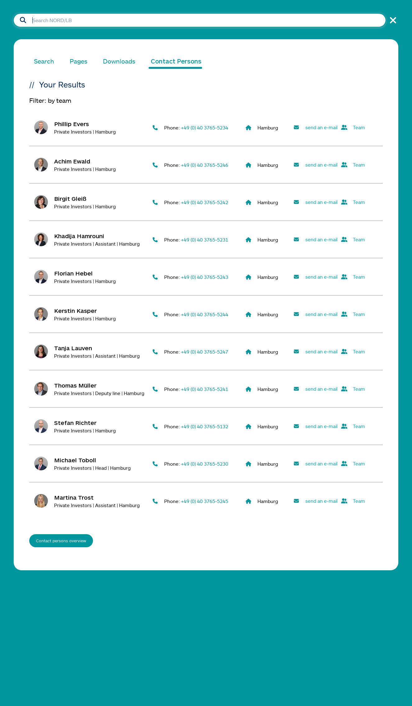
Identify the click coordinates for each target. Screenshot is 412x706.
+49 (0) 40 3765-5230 (204, 464)
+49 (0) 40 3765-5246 (204, 165)
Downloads (119, 61)
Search (44, 61)
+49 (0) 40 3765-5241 (204, 389)
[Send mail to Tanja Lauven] (315, 351)
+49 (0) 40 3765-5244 (204, 314)
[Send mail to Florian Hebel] (315, 276)
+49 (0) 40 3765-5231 (204, 239)
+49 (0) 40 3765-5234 (204, 127)
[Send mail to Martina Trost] (315, 501)
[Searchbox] (200, 20)
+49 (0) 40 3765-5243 (204, 277)
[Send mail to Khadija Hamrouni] (315, 239)
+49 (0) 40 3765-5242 (204, 202)
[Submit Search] (23, 20)
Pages (78, 61)
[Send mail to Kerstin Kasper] (315, 314)
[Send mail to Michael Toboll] (315, 463)
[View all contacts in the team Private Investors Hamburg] (362, 127)
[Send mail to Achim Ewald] (315, 164)
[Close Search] (392, 20)
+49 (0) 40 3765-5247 (204, 352)
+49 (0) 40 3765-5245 (204, 501)
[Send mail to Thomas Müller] (315, 389)
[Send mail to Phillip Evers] (315, 127)
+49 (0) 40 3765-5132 (204, 426)
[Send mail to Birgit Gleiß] (315, 202)
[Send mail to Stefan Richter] (315, 426)
